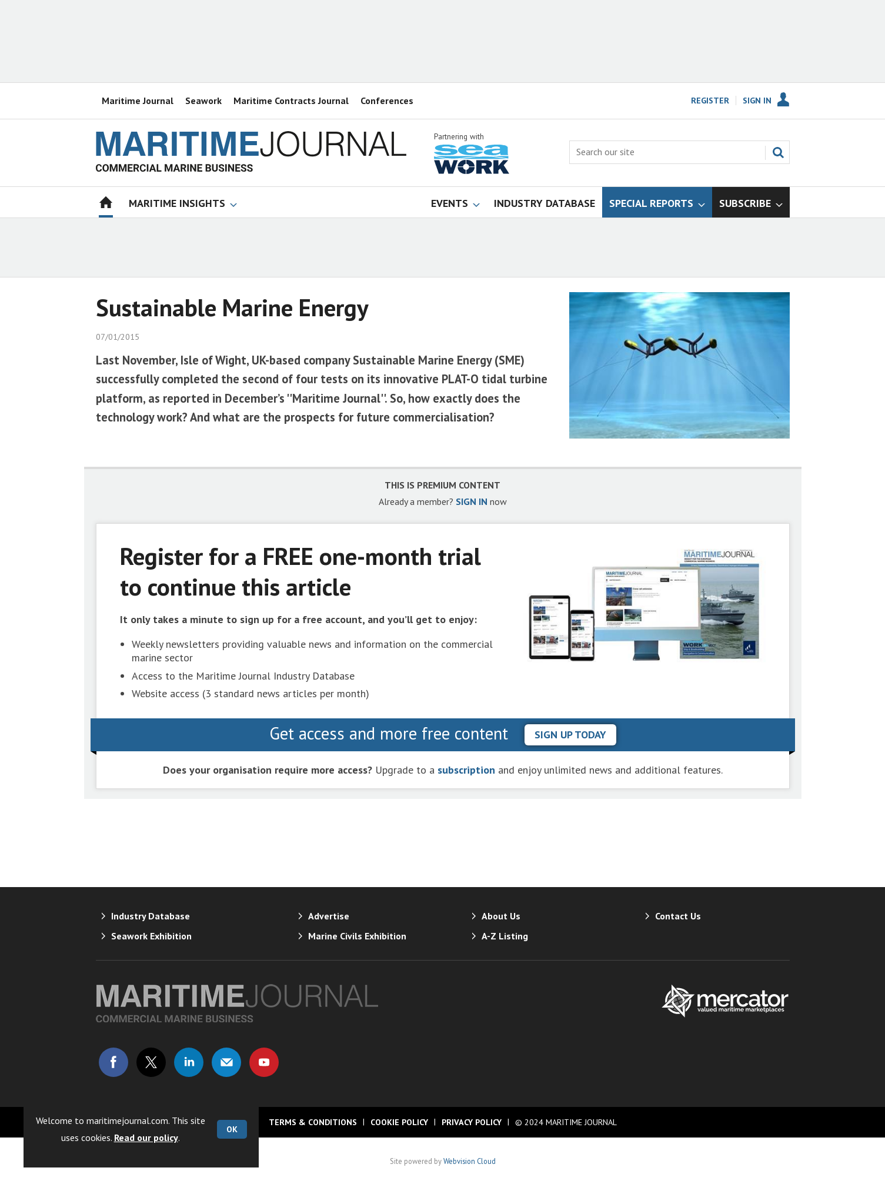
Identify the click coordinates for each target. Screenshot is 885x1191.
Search (778, 152)
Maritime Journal (137, 100)
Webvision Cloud (469, 1161)
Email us (226, 1062)
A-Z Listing (505, 936)
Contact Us (678, 916)
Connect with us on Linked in (188, 1062)
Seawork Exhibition (151, 936)
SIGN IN (471, 501)
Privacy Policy (472, 1122)
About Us (501, 916)
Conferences (386, 100)
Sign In (757, 100)
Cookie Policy (399, 1122)
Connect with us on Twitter (151, 1062)
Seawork (203, 100)
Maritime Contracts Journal (291, 100)
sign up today (570, 734)
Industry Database (150, 916)
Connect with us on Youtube (264, 1062)
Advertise (328, 916)
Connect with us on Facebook (113, 1062)
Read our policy (146, 1137)
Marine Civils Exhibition (357, 936)
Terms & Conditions (313, 1122)
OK (232, 1129)
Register (710, 100)
